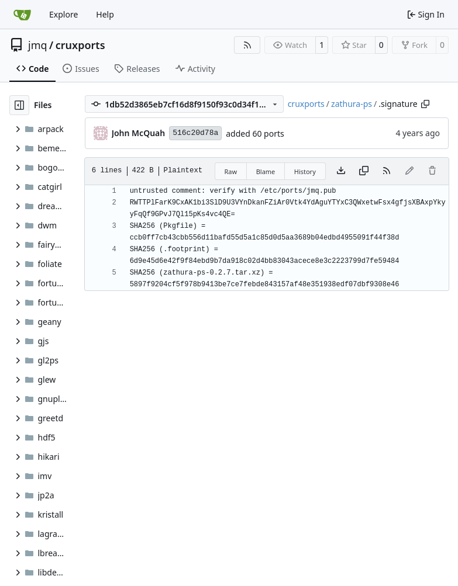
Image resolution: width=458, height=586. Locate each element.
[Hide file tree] (19, 105)
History (305, 171)
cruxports (80, 45)
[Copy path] (425, 104)
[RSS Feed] (247, 45)
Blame (266, 171)
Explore (63, 14)
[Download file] (341, 171)
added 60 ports (255, 133)
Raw (231, 171)
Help (105, 14)
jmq (37, 45)
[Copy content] (363, 171)
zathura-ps (351, 103)
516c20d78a (195, 133)
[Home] (22, 14)
